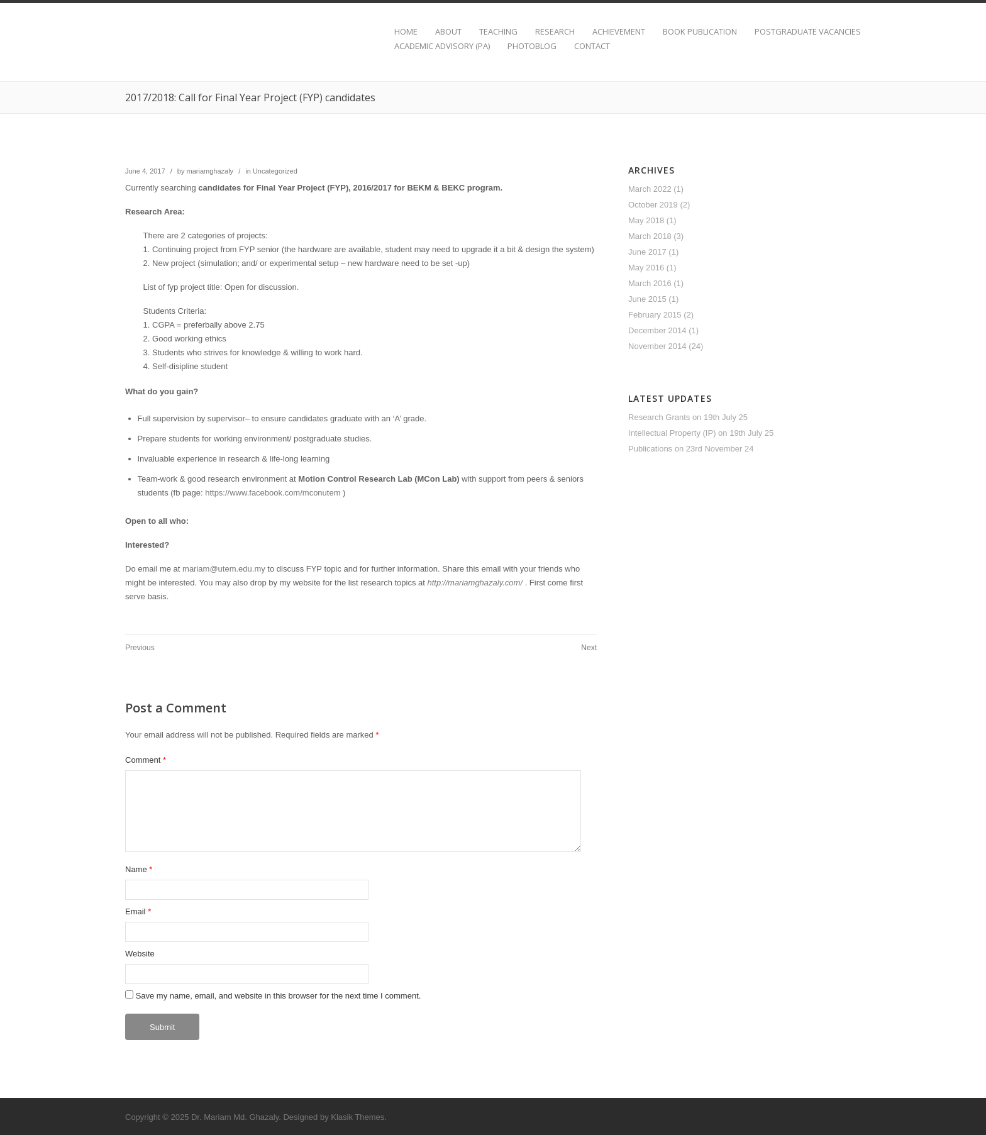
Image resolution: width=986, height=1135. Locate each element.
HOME (406, 32)
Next (589, 647)
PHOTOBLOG (532, 46)
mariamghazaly (210, 171)
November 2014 (657, 346)
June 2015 (647, 299)
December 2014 (657, 330)
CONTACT (592, 46)
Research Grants (659, 417)
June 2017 (647, 252)
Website (140, 953)
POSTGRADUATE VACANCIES (808, 32)
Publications (650, 448)
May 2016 (646, 267)
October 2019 (653, 204)
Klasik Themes (357, 1117)
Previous (140, 647)
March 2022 (650, 189)
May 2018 (646, 220)
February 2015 (655, 314)
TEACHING (498, 32)
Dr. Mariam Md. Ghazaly (235, 1117)
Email (135, 911)
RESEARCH (555, 32)
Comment (145, 760)
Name (136, 869)
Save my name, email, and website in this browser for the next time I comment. (278, 995)
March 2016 (650, 283)
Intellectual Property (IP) (672, 433)
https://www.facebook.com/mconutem (272, 492)
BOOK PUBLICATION (700, 32)
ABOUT (448, 32)
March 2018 (650, 236)
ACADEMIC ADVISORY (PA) (442, 46)
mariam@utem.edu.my (223, 568)
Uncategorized (275, 171)
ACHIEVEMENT (618, 32)
